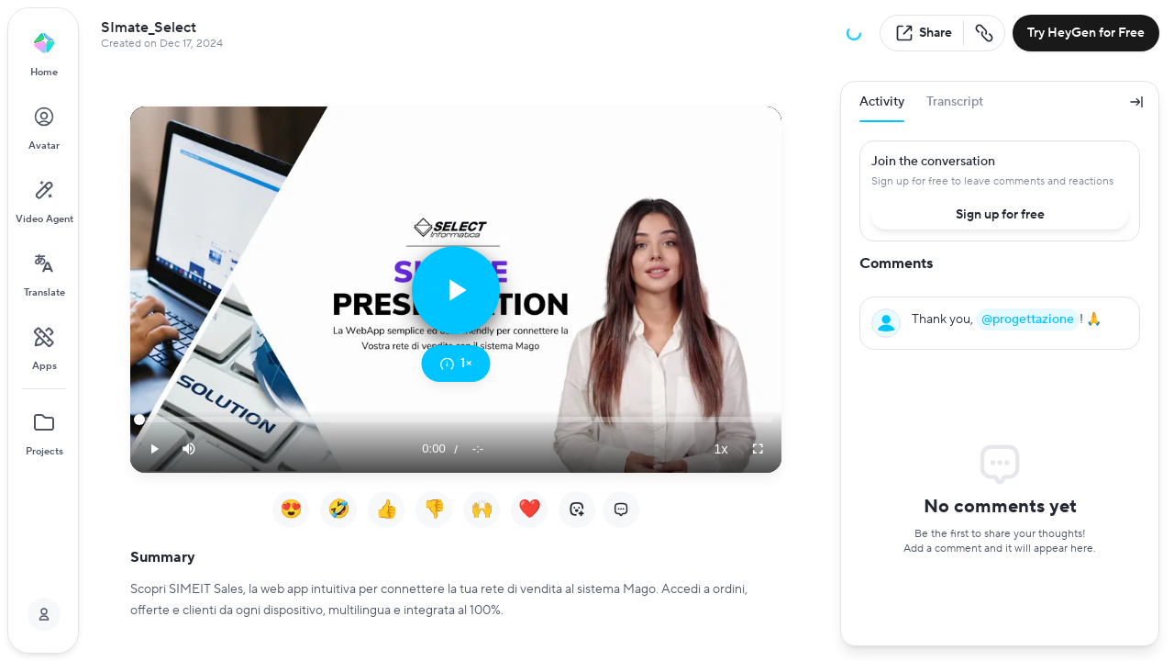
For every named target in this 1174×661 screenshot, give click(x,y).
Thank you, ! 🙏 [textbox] (1007, 319)
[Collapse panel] (1136, 102)
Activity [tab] (881, 108)
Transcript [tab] (954, 102)
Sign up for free (1000, 215)
